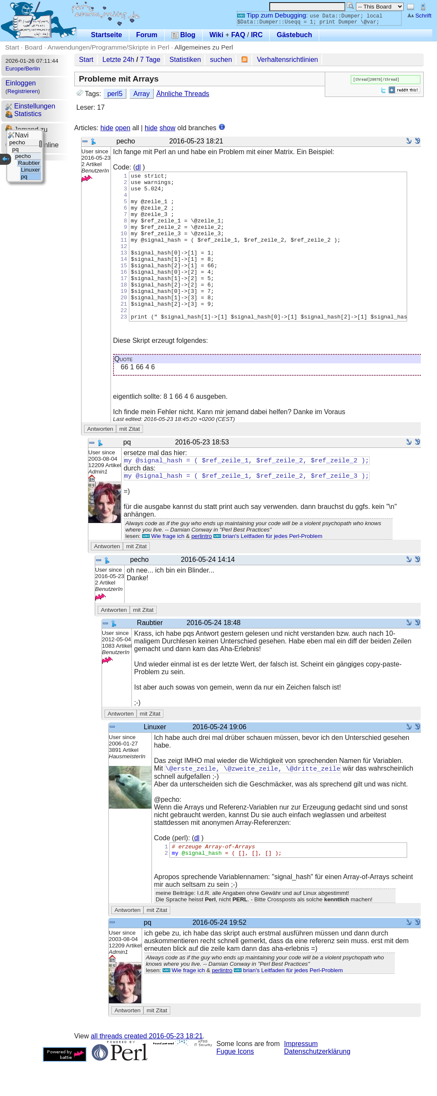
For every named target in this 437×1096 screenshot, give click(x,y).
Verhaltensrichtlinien (287, 59)
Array (141, 93)
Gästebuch (294, 34)
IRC (257, 34)
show (167, 128)
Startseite (106, 34)
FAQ (238, 34)
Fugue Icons (235, 1085)
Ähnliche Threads (182, 93)
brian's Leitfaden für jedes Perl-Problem (267, 567)
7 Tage (150, 59)
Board (33, 47)
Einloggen (21, 83)
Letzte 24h (118, 59)
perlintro (201, 567)
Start (12, 47)
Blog (183, 34)
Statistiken (185, 59)
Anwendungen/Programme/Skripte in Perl (108, 47)
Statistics (23, 113)
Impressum (301, 1077)
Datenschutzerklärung (317, 1085)
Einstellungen (30, 106)
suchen (221, 59)
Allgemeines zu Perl (204, 47)
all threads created (147, 1070)
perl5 (114, 93)
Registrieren (22, 91)
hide (106, 128)
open (123, 128)
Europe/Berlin (23, 68)
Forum (146, 34)
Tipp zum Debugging (271, 15)
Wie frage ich (163, 567)
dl (137, 167)
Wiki (217, 34)
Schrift (419, 15)
